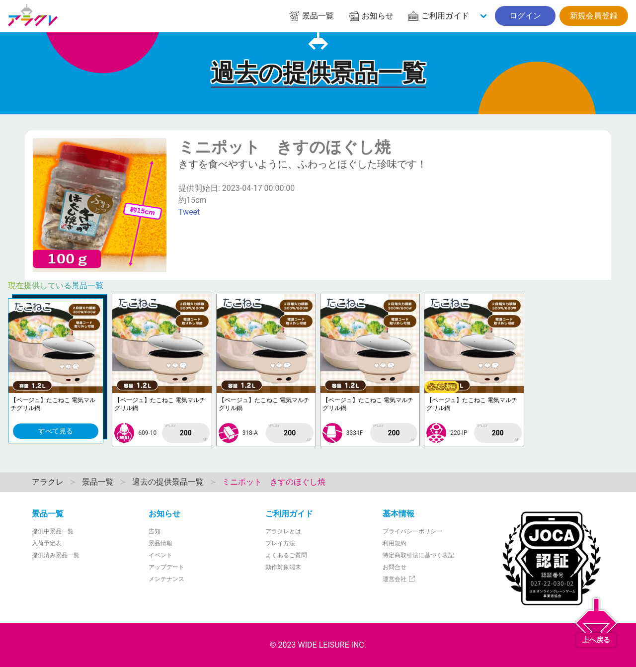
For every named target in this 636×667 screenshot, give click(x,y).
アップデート (166, 567)
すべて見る (55, 431)
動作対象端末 (283, 567)
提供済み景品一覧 (56, 555)
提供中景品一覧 (53, 531)
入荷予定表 (47, 543)
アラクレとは (283, 531)
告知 (154, 531)
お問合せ (394, 567)
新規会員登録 (594, 15)
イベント (160, 555)
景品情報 (160, 543)
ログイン (525, 15)
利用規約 (394, 543)
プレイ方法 (280, 543)
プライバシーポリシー (412, 531)
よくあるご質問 (286, 555)
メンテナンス (166, 579)
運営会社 (399, 579)
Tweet (189, 212)
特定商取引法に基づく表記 (418, 555)
